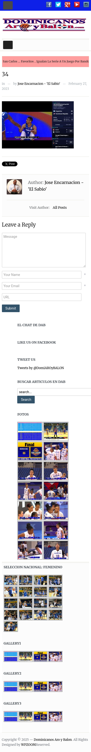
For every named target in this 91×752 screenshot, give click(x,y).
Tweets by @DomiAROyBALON (40, 368)
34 (5, 74)
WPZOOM (28, 745)
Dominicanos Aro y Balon (53, 740)
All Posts (60, 207)
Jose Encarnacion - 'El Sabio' (39, 84)
